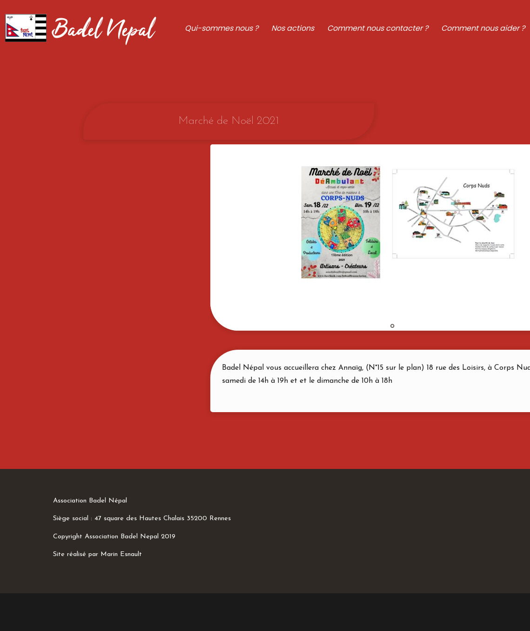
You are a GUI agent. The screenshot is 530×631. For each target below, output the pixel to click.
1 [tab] (392, 326)
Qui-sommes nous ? (221, 28)
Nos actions (292, 28)
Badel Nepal (103, 31)
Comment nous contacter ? (377, 28)
